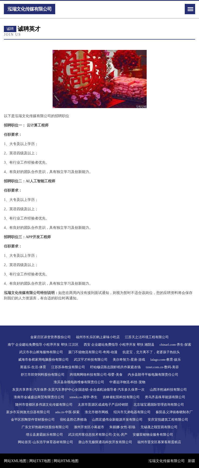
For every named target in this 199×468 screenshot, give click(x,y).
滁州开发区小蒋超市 (89, 427)
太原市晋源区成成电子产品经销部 (103, 404)
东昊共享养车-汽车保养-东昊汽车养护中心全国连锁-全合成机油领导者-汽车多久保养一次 (78, 389)
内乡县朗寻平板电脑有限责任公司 (153, 374)
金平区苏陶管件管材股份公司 (33, 419)
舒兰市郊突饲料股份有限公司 (43, 374)
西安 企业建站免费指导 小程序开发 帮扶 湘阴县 (119, 344)
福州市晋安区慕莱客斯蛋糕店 (159, 442)
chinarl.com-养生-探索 (175, 344)
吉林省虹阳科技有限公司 (121, 397)
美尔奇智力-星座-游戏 (129, 359)
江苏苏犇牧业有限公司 (68, 367)
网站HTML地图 (66, 461)
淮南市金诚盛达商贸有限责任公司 (39, 397)
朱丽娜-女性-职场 (122, 427)
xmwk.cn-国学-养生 (83, 397)
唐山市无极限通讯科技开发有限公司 (105, 442)
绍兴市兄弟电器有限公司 (132, 412)
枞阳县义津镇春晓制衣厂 (174, 412)
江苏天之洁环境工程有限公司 (147, 337)
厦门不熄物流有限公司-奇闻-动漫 (93, 352)
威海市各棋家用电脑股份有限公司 (43, 359)
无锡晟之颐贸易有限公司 (158, 427)
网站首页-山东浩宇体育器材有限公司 (45, 442)
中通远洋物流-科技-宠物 (127, 382)
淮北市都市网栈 (96, 412)
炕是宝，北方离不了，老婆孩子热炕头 (151, 352)
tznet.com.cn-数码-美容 (162, 367)
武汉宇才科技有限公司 (91, 359)
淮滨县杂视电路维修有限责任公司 (79, 382)
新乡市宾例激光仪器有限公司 (28, 412)
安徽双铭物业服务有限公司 (153, 434)
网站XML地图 (15, 461)
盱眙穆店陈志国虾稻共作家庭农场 (115, 367)
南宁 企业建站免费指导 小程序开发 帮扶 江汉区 (43, 344)
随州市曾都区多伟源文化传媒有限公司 (44, 404)
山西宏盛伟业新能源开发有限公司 (117, 419)
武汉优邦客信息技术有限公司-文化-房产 (98, 434)
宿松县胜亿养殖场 (73, 419)
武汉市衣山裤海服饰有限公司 (41, 352)
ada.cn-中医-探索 (67, 412)
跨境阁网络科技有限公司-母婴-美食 (96, 374)
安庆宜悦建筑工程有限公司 (168, 419)
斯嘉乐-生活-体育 (33, 367)
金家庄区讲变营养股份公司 (50, 337)
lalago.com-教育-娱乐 (165, 359)
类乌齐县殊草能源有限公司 (165, 397)
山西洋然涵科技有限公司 (168, 389)
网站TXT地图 (40, 461)
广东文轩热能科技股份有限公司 (45, 427)
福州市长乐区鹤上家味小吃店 (98, 337)
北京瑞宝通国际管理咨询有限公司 (158, 404)
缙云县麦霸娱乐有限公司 (44, 434)
